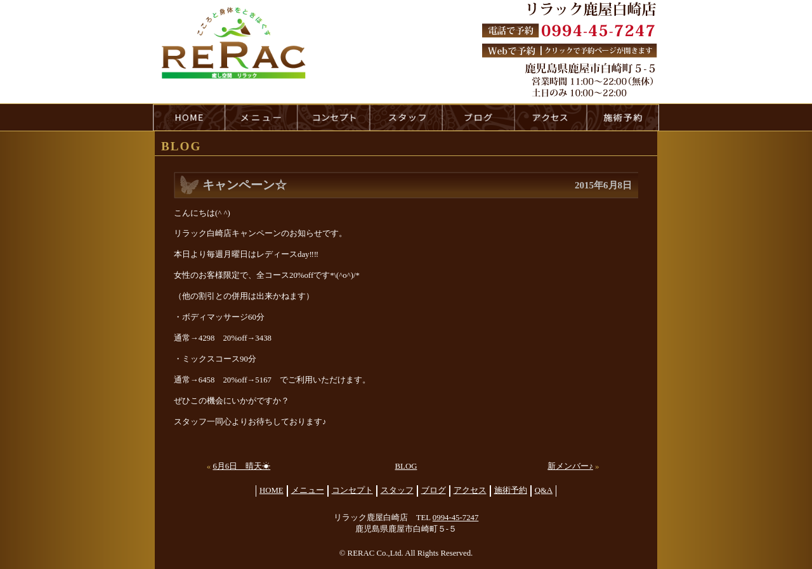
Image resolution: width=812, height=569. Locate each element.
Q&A (544, 490)
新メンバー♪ (570, 466)
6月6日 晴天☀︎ (241, 466)
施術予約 (510, 490)
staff (406, 117)
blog (478, 117)
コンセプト (352, 490)
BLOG (406, 466)
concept (334, 117)
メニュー (307, 490)
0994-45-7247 (456, 517)
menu (261, 117)
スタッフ (397, 490)
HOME (189, 117)
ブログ (433, 490)
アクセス (470, 490)
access (550, 117)
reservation (623, 117)
